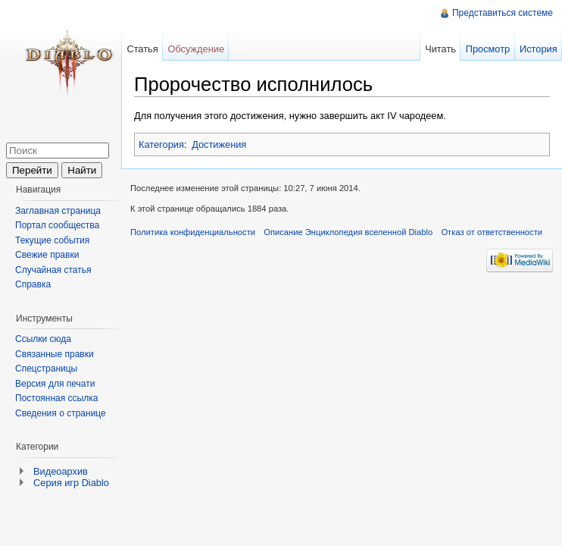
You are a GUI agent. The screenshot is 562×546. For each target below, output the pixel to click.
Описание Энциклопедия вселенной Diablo (348, 232)
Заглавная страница (58, 211)
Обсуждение (195, 49)
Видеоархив (60, 471)
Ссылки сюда (43, 339)
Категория (161, 144)
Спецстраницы (46, 368)
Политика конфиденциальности (192, 232)
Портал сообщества (57, 225)
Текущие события (52, 240)
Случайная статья (53, 270)
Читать (440, 49)
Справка (33, 284)
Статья (142, 49)
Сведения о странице (60, 413)
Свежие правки (47, 254)
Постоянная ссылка (56, 398)
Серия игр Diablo (71, 482)
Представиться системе (502, 13)
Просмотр (488, 49)
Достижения (219, 144)
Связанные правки (54, 354)
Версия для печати (55, 383)
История (538, 49)
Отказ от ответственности (491, 232)
